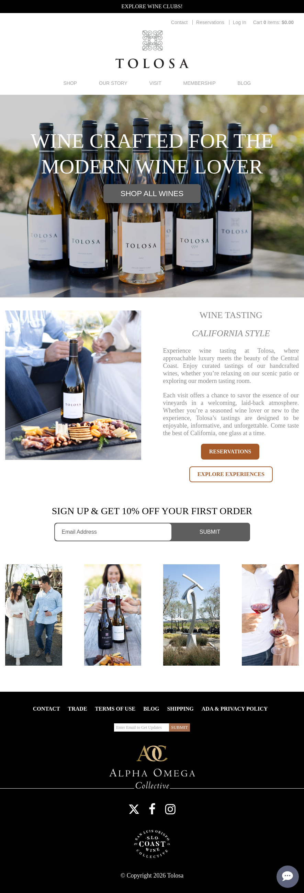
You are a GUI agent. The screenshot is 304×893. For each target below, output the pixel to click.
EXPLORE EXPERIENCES (231, 474)
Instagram (170, 809)
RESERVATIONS (230, 451)
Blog (244, 83)
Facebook (152, 809)
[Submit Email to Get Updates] (212, 532)
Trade (77, 709)
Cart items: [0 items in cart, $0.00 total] (273, 22)
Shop (70, 83)
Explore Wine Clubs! (151, 6)
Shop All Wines (152, 193)
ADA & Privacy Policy (235, 709)
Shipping (180, 709)
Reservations (210, 22)
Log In (239, 22)
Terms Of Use (115, 709)
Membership (199, 83)
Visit (155, 83)
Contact (179, 22)
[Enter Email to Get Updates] (113, 532)
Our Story (113, 83)
